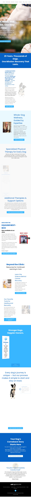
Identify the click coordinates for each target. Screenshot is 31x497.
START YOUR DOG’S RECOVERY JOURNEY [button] (15, 212)
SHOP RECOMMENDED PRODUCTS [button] (10, 320)
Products (20, 1)
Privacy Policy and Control (21, 487)
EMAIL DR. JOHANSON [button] (19, 139)
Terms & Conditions (6, 487)
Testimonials (8, 1)
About (26, 1)
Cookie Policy (13, 487)
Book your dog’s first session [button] (9, 253)
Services (16, 1)
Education (12, 1)
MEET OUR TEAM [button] (9, 106)
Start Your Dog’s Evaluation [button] (15, 428)
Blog (23, 1)
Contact (29, 1)
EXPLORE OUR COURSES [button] (20, 293)
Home (4, 1)
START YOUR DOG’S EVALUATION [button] (15, 456)
